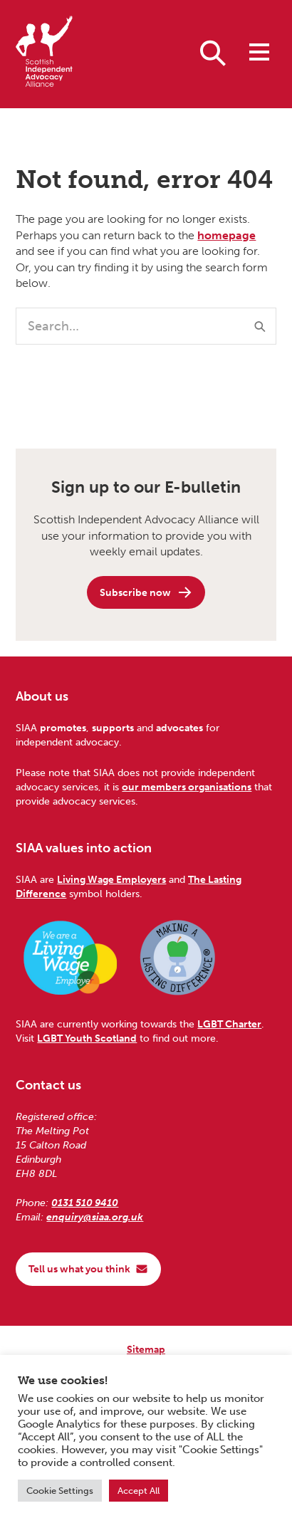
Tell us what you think (88, 1268)
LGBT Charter (229, 1023)
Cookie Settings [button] (59, 1490)
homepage (226, 235)
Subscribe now (146, 592)
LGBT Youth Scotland (87, 1038)
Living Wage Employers (111, 879)
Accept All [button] (139, 1490)
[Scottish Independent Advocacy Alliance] (44, 54)
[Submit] (260, 326)
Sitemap (146, 1349)
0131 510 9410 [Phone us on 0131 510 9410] (84, 1202)
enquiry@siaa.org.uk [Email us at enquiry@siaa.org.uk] (94, 1216)
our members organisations (186, 786)
